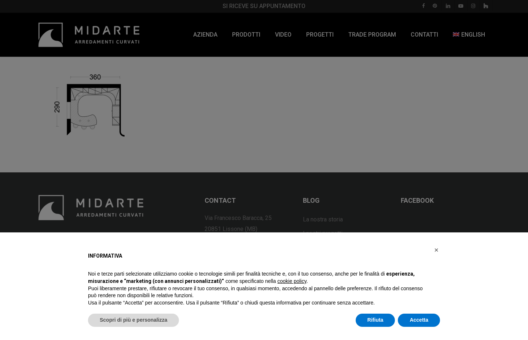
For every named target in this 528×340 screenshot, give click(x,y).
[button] (436, 250)
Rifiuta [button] (375, 320)
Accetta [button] (419, 320)
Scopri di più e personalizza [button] (133, 320)
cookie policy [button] (292, 281)
